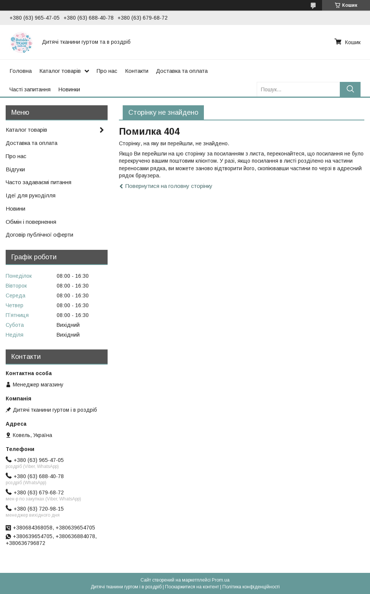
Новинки (69, 89)
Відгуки (15, 169)
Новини (15, 208)
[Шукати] (350, 89)
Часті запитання (30, 89)
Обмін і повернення (31, 222)
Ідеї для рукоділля (30, 195)
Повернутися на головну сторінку (169, 186)
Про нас (107, 71)
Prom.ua (221, 580)
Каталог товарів (60, 71)
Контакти (136, 71)
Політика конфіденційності (251, 586)
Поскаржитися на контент (192, 586)
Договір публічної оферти (39, 234)
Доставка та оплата (182, 71)
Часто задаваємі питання (38, 182)
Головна (20, 71)
